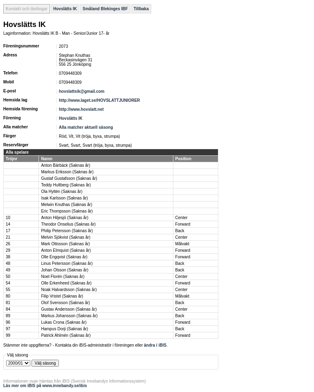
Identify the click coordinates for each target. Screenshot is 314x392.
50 (8, 276)
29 (8, 250)
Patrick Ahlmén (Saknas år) (65, 335)
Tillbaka (141, 9)
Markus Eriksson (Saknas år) (67, 172)
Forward (183, 224)
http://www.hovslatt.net (81, 109)
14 (8, 224)
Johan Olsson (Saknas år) (64, 270)
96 (8, 322)
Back (179, 230)
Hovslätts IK (65, 9)
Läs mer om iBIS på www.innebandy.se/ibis (45, 385)
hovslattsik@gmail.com (81, 91)
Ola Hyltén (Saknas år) (61, 191)
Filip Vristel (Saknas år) (62, 296)
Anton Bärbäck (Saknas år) (65, 165)
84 (8, 309)
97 (8, 329)
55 (8, 289)
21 (8, 237)
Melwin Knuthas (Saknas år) (66, 204)
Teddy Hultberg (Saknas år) (66, 185)
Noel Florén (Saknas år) (62, 276)
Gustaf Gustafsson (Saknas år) (69, 178)
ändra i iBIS (155, 345)
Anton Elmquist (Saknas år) (66, 250)
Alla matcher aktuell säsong (86, 127)
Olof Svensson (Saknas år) (65, 302)
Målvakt (182, 244)
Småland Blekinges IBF (105, 9)
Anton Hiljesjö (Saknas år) (64, 217)
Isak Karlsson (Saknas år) (64, 198)
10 (8, 217)
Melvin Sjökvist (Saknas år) (65, 237)
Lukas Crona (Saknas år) (63, 322)
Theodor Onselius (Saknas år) (68, 224)
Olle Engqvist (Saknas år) (64, 257)
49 (8, 270)
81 (8, 302)
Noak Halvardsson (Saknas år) (68, 289)
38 (8, 257)
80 (8, 296)
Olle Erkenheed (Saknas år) (66, 283)
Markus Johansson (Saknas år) (69, 316)
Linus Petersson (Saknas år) (66, 263)
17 (8, 230)
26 (8, 244)
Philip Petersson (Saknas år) (67, 230)
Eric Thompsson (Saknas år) (67, 211)
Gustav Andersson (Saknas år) (68, 309)
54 (8, 283)
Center (181, 217)
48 (8, 263)
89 (8, 316)
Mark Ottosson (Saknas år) (65, 244)
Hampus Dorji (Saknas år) (64, 329)
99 (8, 335)
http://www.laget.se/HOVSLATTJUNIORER (99, 100)
